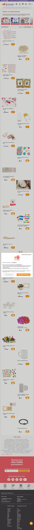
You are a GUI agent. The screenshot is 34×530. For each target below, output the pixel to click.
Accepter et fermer (23, 274)
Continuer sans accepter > (27, 254)
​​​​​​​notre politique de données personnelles (17, 271)
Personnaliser (9, 274)
